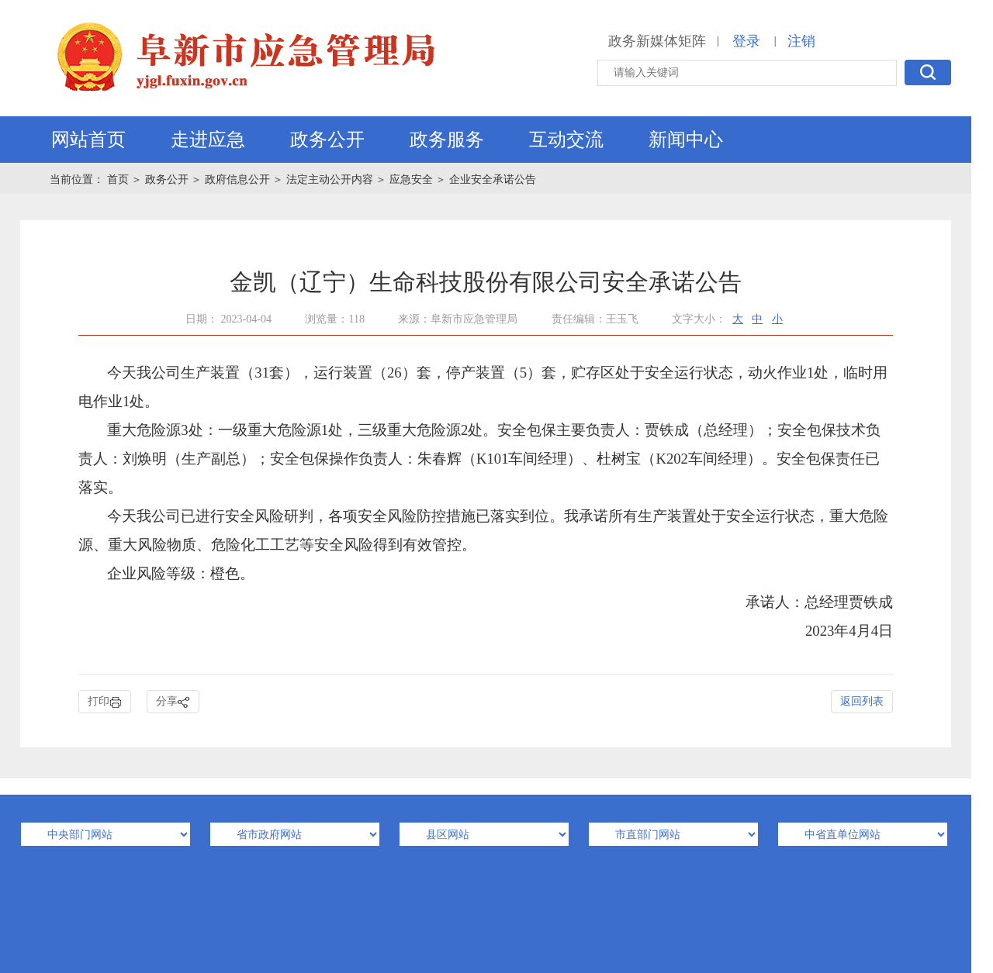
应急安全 (411, 179)
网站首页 (88, 139)
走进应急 (208, 139)
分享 (173, 702)
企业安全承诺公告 (492, 179)
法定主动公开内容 (329, 179)
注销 (801, 41)
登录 (746, 41)
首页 (119, 179)
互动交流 (566, 139)
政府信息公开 (237, 179)
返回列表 (862, 701)
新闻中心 (686, 139)
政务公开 (327, 139)
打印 (105, 702)
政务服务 (447, 139)
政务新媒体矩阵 (657, 41)
